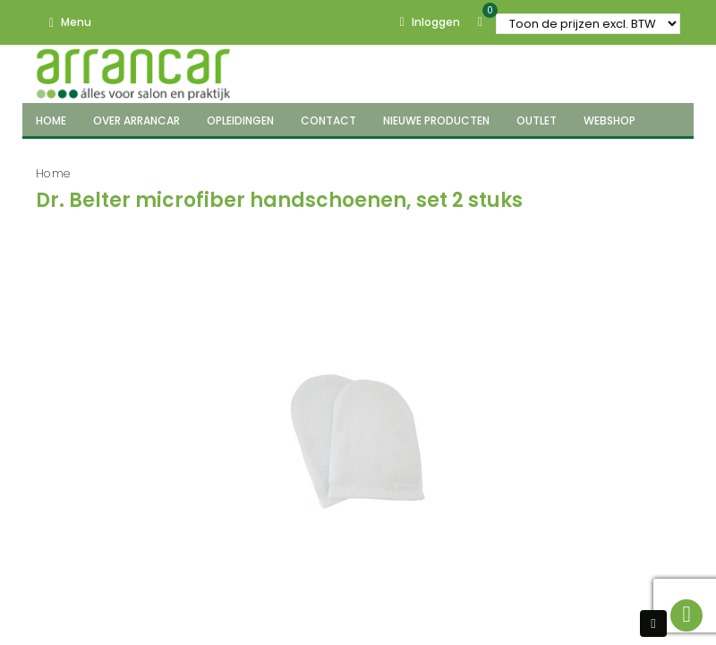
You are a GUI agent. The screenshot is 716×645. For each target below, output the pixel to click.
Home (53, 173)
